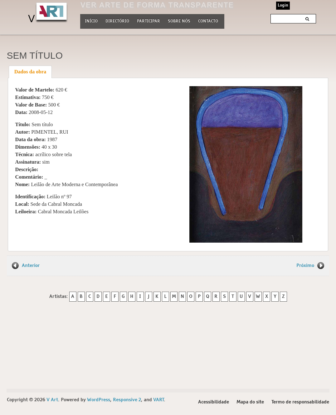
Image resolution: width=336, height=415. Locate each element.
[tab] (30, 72)
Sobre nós (179, 20)
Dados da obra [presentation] (30, 72)
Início (91, 21)
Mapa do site (250, 402)
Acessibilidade (213, 402)
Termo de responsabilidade (300, 402)
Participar (148, 21)
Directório (117, 20)
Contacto (208, 21)
